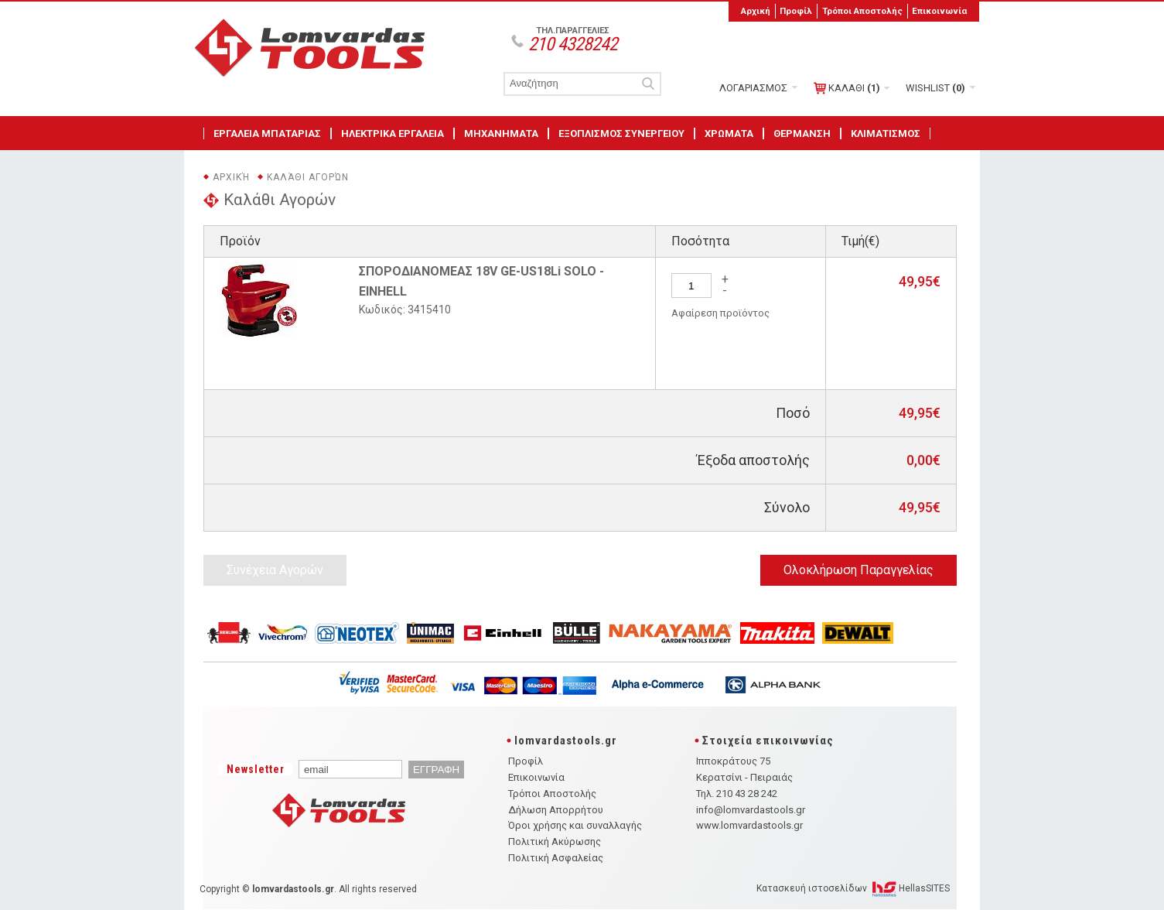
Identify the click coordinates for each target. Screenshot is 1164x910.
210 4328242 (572, 44)
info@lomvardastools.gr (750, 810)
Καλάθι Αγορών (308, 177)
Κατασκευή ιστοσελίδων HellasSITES (853, 888)
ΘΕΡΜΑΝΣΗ (802, 133)
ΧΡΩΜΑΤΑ (729, 133)
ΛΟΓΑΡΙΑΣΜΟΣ (753, 88)
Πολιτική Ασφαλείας (555, 858)
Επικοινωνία (939, 10)
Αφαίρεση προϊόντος (720, 313)
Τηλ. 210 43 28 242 (736, 793)
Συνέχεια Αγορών (275, 570)
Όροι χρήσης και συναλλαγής (575, 825)
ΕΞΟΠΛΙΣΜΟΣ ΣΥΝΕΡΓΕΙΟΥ (621, 133)
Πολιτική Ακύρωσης (554, 841)
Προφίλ (796, 10)
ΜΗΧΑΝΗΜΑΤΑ (501, 133)
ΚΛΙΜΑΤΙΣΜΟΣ (885, 133)
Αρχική (755, 10)
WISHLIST (935, 88)
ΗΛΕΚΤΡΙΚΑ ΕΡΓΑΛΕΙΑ (392, 133)
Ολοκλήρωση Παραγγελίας (858, 570)
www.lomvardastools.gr (749, 825)
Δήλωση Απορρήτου (555, 810)
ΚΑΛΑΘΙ (847, 88)
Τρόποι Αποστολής (862, 10)
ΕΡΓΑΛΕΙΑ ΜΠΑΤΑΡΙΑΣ (267, 133)
